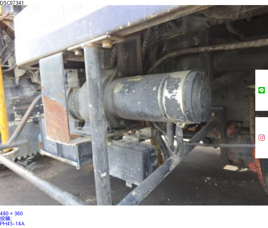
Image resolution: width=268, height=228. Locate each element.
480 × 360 (11, 213)
